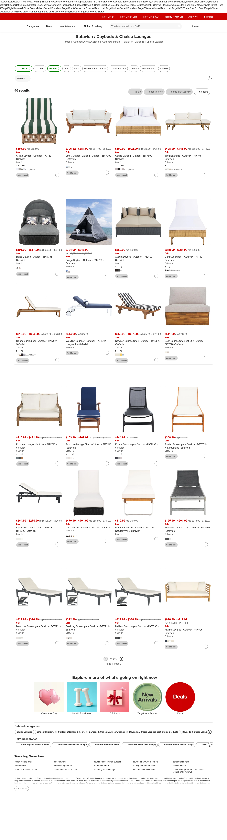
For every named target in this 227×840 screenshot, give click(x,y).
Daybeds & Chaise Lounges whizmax (107, 732)
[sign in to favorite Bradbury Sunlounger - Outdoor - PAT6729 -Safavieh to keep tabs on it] (107, 643)
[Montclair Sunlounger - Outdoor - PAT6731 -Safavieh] (39, 628)
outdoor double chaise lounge (177, 744)
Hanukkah (18, 8)
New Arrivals (6, 1)
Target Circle (86, 11)
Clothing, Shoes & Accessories (48, 1)
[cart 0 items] (209, 26)
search (179, 26)
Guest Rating (148, 68)
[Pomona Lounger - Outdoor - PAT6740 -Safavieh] (39, 446)
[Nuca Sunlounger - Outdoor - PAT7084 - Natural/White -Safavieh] (138, 529)
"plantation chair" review (65, 769)
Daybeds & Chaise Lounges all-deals (200, 732)
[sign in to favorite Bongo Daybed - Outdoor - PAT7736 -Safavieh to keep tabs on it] (107, 277)
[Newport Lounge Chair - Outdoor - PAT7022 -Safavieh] (138, 342)
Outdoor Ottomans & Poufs (71, 732)
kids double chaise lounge (145, 769)
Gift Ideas (10, 4)
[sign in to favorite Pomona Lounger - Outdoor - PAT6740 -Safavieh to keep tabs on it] (57, 463)
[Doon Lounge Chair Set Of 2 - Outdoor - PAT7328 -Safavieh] (188, 342)
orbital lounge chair (63, 766)
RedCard (74, 11)
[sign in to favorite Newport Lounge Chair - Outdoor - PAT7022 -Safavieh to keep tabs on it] (156, 360)
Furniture (137, 1)
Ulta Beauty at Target (125, 4)
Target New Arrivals (200, 4)
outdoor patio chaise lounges (33, 744)
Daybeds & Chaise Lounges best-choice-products (153, 732)
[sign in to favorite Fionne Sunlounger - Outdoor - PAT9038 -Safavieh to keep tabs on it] (156, 463)
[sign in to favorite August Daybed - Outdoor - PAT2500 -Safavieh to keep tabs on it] (156, 276)
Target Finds (217, 4)
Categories (34, 26)
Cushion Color (118, 68)
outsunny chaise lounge (105, 769)
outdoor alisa (20, 766)
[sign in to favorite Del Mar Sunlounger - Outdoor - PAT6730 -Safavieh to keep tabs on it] (156, 643)
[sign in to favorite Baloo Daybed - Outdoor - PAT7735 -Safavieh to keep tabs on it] (57, 274)
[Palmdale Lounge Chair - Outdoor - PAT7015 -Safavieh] (89, 446)
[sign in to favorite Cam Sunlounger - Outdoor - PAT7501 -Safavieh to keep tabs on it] (206, 276)
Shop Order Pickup (26, 11)
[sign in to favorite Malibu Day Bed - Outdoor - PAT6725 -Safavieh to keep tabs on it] (206, 647)
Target (67, 41)
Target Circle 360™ (150, 17)
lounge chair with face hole (145, 762)
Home (67, 1)
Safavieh (20, 162)
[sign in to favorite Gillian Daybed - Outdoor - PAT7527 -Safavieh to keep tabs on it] (57, 175)
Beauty (205, 1)
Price (76, 68)
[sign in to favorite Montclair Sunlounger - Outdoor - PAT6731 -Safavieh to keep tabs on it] (57, 643)
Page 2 (117, 663)
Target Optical (143, 4)
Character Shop (34, 4)
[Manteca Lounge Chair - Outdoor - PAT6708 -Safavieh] (188, 529)
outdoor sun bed (101, 766)
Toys (150, 1)
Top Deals (199, 8)
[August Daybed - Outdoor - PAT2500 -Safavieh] (138, 258)
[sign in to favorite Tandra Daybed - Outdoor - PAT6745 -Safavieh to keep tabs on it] (206, 175)
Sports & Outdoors (51, 4)
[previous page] (105, 659)
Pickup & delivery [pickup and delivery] (94, 26)
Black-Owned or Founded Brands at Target (90, 8)
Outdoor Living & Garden (86, 41)
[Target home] (18, 26)
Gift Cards (20, 4)
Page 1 (109, 663)
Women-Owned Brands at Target (161, 8)
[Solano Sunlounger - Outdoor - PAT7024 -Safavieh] (39, 342)
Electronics (172, 1)
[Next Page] (209, 78)
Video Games (159, 1)
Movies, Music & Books (190, 1)
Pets (112, 4)
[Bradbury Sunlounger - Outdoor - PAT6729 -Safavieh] (89, 628)
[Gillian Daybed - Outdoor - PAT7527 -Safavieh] (39, 157)
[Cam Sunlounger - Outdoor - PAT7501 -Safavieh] (188, 258)
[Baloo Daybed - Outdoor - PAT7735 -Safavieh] (39, 258)
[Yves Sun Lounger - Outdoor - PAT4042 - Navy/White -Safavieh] (89, 342)
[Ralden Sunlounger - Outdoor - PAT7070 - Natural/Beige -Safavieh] (188, 446)
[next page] (121, 659)
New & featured (69, 26)
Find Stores (98, 11)
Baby (145, 1)
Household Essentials (122, 1)
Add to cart (23, 175)
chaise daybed (179, 766)
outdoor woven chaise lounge (70, 744)
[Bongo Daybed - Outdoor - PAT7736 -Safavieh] (89, 261)
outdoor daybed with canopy (140, 744)
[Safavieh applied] (23, 78)
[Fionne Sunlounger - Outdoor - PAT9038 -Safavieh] (138, 446)
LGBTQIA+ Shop (186, 8)
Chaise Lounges (24, 732)
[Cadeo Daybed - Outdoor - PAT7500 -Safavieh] (138, 157)
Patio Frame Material (95, 68)
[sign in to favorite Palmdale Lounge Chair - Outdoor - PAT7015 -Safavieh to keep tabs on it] (107, 463)
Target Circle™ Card (128, 17)
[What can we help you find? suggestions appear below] (146, 26)
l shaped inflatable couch (25, 769)
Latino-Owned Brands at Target (128, 8)
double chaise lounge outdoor (107, 762)
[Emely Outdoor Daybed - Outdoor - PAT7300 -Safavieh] (89, 157)
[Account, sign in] (194, 26)
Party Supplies (77, 1)
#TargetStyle (6, 8)
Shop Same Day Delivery (49, 11)
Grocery (106, 1)
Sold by (164, 68)
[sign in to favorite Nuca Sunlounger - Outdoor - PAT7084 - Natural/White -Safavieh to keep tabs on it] (156, 539)
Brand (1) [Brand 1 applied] (54, 68)
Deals (177, 4)
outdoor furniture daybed (105, 744)
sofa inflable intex (181, 762)
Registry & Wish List (173, 17)
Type (66, 68)
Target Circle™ (107, 17)
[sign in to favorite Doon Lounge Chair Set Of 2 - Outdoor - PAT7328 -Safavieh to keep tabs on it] (206, 358)
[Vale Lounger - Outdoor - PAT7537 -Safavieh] (89, 527)
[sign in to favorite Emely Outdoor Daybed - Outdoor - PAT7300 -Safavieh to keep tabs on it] (107, 173)
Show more (21, 788)
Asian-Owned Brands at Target (52, 8)
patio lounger (60, 762)
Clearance (185, 4)
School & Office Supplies (97, 4)
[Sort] (39, 68)
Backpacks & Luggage (72, 4)
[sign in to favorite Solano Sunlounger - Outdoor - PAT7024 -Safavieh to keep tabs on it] (57, 360)
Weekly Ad (11, 11)
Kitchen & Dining (93, 1)
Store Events (30, 8)
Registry (66, 11)
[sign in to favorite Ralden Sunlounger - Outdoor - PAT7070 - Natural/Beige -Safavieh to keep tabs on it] (206, 456)
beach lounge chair (23, 762)
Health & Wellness (22, 1)
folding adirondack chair (144, 766)
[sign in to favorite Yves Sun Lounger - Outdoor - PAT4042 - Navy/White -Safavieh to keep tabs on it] (107, 353)
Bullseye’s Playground (162, 4)
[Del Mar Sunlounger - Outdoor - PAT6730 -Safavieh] (138, 628)
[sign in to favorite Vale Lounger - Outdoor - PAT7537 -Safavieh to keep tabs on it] (107, 541)
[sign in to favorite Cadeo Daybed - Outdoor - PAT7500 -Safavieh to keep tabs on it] (156, 175)
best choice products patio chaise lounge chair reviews (188, 770)
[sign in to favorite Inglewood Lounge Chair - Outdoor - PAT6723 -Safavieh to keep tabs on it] (57, 544)
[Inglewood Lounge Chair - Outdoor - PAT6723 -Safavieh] (39, 529)
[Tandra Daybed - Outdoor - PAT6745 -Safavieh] (188, 157)
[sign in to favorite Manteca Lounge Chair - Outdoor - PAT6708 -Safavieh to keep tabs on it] (206, 544)
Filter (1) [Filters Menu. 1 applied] (23, 68)
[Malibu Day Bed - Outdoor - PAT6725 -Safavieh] (188, 631)
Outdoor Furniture (111, 41)
